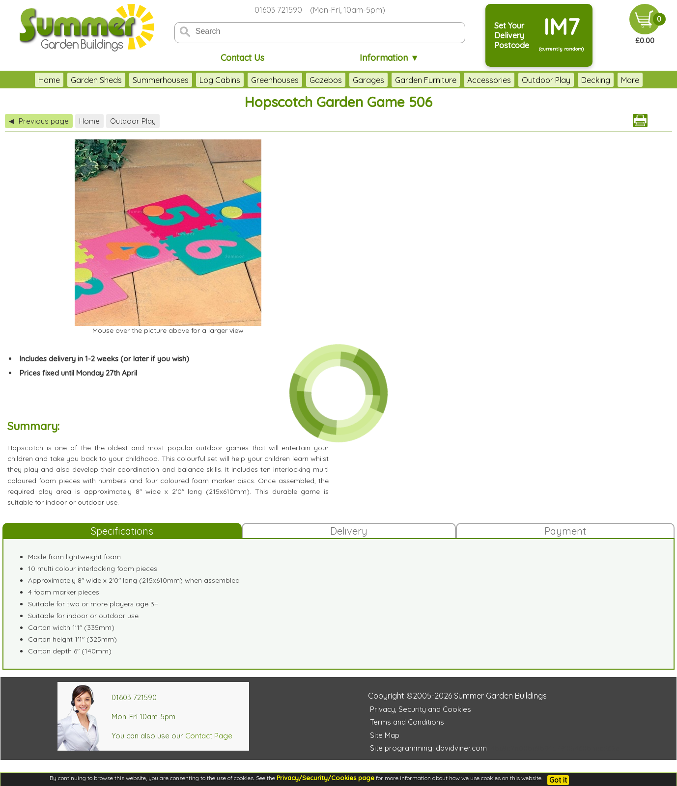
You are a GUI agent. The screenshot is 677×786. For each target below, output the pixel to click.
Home (49, 80)
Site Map (384, 735)
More (630, 80)
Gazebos (326, 80)
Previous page (39, 121)
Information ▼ (389, 57)
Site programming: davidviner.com (428, 748)
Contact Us (242, 57)
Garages (368, 80)
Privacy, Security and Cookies (420, 709)
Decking (595, 80)
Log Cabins (219, 80)
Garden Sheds (96, 80)
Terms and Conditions (407, 722)
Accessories (489, 80)
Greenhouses (275, 80)
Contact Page (208, 735)
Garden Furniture (425, 80)
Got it (558, 780)
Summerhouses (161, 80)
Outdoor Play (546, 80)
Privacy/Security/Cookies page (325, 778)
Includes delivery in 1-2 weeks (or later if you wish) (104, 358)
